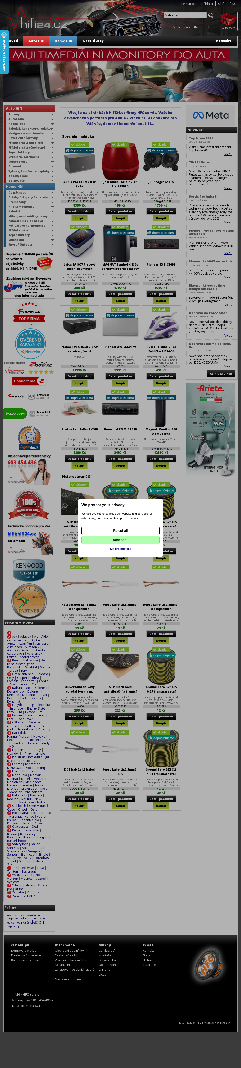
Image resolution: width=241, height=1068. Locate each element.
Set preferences (120, 548)
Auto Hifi (36, 41)
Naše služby (93, 40)
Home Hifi (63, 41)
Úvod (13, 40)
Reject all (120, 530)
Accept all (120, 540)
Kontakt (223, 40)
